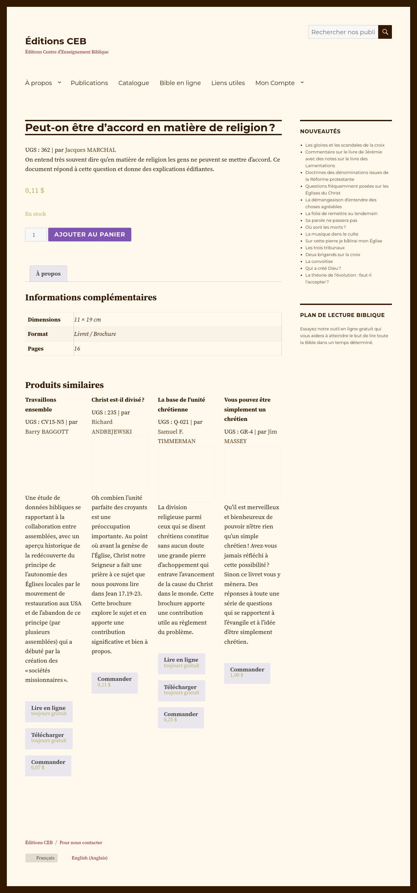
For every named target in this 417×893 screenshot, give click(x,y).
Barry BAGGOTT (46, 431)
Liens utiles (228, 83)
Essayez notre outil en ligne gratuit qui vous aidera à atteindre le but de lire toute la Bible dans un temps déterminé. (344, 335)
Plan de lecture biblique (342, 315)
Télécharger (49, 737)
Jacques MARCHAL (90, 150)
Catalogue (134, 83)
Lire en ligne (49, 710)
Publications (89, 83)
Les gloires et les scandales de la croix (345, 145)
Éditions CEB (55, 41)
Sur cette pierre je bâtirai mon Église (344, 240)
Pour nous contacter (81, 842)
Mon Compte (275, 83)
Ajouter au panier (89, 234)
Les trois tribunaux (325, 247)
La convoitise (319, 261)
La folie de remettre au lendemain (342, 213)
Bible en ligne (180, 83)
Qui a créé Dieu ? (323, 268)
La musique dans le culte (332, 234)
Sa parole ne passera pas (331, 220)
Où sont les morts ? (326, 227)
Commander (48, 764)
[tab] (48, 274)
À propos (38, 83)
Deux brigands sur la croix (333, 254)
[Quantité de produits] (36, 234)
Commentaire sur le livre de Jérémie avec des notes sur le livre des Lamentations (344, 158)
